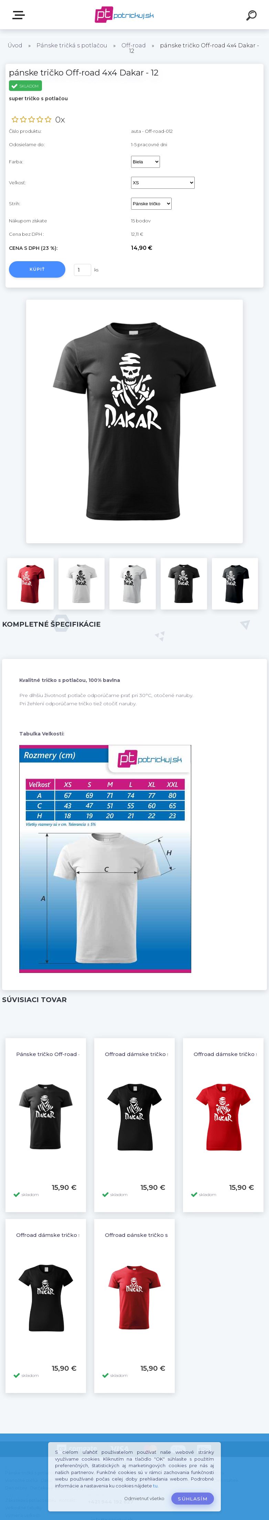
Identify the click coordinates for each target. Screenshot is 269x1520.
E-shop (20, 15)
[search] (252, 16)
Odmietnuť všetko (144, 1498)
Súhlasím (192, 1498)
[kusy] (82, 270)
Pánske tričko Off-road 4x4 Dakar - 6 (65, 1054)
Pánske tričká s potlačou (71, 45)
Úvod (15, 45)
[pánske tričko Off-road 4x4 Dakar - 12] (134, 302)
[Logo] (124, 14)
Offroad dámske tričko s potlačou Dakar (159, 1054)
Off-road (133, 45)
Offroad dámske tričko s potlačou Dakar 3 (72, 1235)
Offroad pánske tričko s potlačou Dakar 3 (160, 1235)
